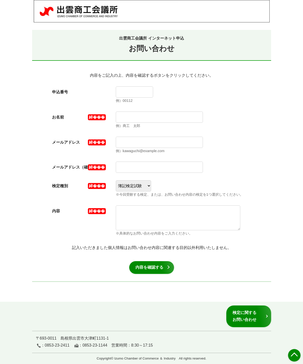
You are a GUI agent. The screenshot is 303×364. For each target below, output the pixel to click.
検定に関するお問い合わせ (244, 316)
